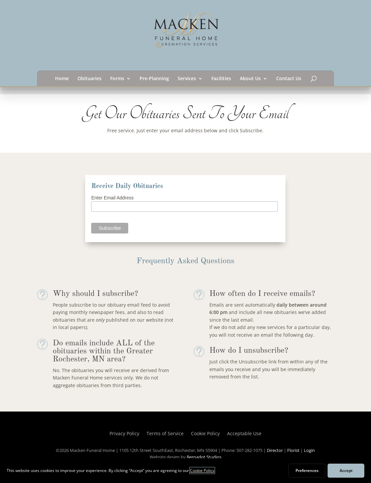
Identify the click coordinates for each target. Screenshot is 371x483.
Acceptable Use (244, 434)
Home (62, 72)
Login (309, 450)
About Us (250, 72)
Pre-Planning (154, 72)
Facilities (221, 72)
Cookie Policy (205, 434)
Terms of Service (165, 434)
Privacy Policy (124, 434)
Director (275, 450)
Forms (117, 72)
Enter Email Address (112, 197)
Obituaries (89, 72)
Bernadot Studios (204, 457)
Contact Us (288, 72)
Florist (293, 450)
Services (187, 72)
